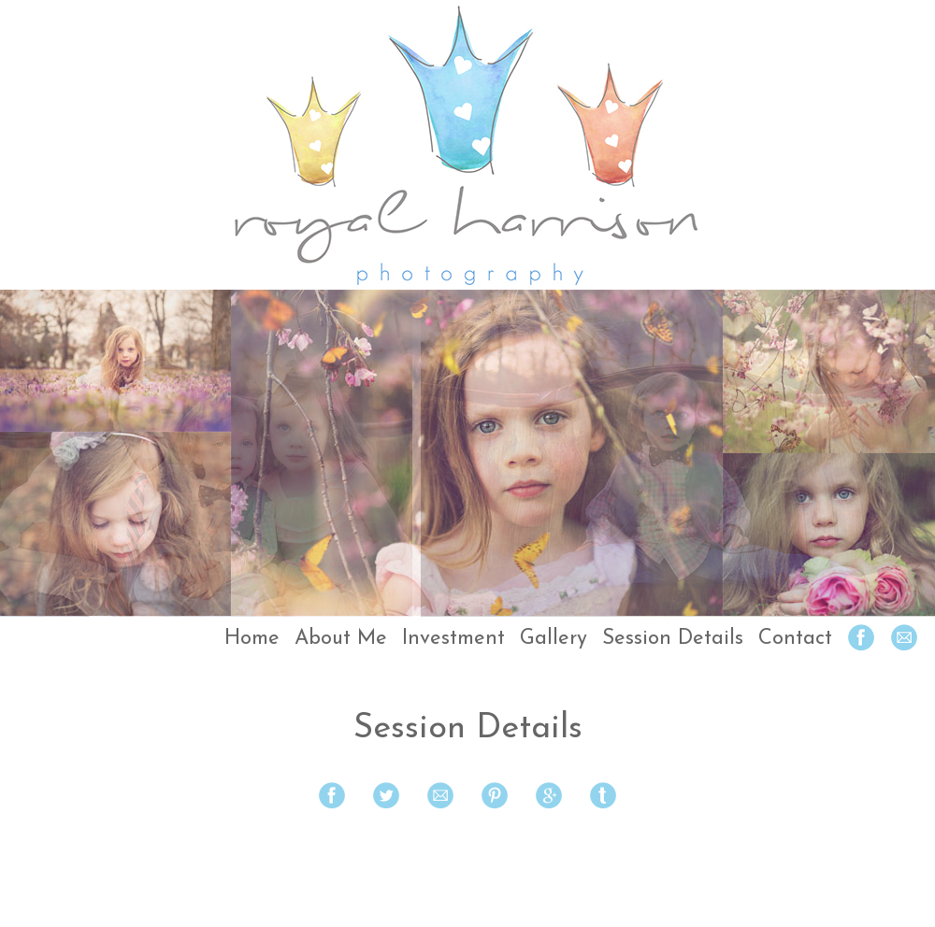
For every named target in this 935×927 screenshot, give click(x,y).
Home (252, 638)
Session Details (672, 638)
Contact (795, 638)
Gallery (553, 638)
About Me (341, 638)
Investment (453, 638)
